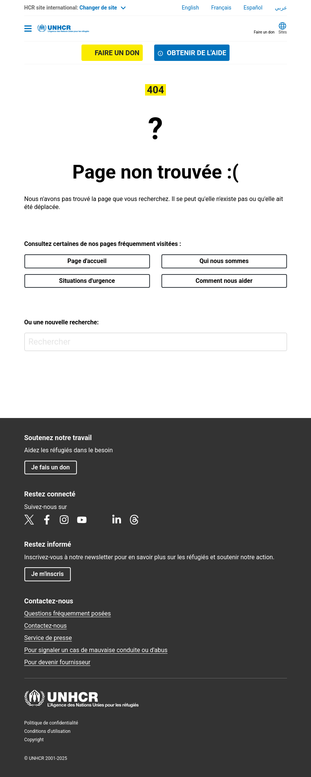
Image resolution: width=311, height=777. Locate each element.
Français (221, 8)
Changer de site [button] (103, 8)
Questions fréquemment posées (67, 613)
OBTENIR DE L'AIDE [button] (196, 53)
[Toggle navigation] (28, 29)
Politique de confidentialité (51, 723)
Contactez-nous (45, 625)
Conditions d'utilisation (47, 731)
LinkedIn (117, 520)
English (190, 8)
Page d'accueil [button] (87, 261)
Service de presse (48, 637)
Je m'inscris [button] (47, 574)
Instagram (64, 520)
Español (253, 8)
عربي (281, 8)
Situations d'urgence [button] (87, 280)
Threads (134, 520)
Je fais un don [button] (50, 467)
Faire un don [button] (264, 32)
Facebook (47, 520)
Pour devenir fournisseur (57, 662)
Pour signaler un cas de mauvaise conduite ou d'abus (96, 650)
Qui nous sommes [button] (224, 261)
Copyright (34, 739)
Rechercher (279, 340)
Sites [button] (282, 32)
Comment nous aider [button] (224, 280)
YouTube (82, 520)
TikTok (99, 520)
